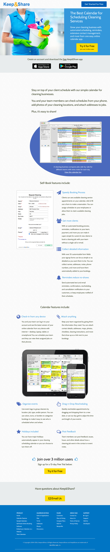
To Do (38, 521)
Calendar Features (22, 518)
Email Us (55, 498)
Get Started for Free (94, 4)
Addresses (40, 523)
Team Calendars (21, 534)
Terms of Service (74, 521)
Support (85, 518)
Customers (60, 515)
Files (38, 518)
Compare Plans (61, 521)
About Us (73, 518)
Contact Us (73, 515)
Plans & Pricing (61, 518)
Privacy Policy (74, 523)
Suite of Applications (43, 515)
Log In (86, 515)
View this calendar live (73, 172)
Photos (39, 526)
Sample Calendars (22, 521)
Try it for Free (87, 47)
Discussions (40, 529)
